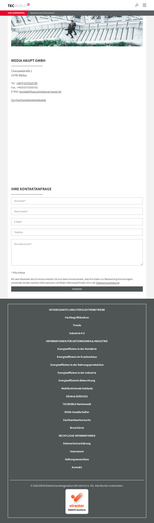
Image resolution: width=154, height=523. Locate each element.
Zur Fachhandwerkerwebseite (28, 100)
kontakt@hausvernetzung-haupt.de (40, 91)
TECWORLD (23, 5)
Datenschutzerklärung (107, 282)
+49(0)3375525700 (26, 83)
